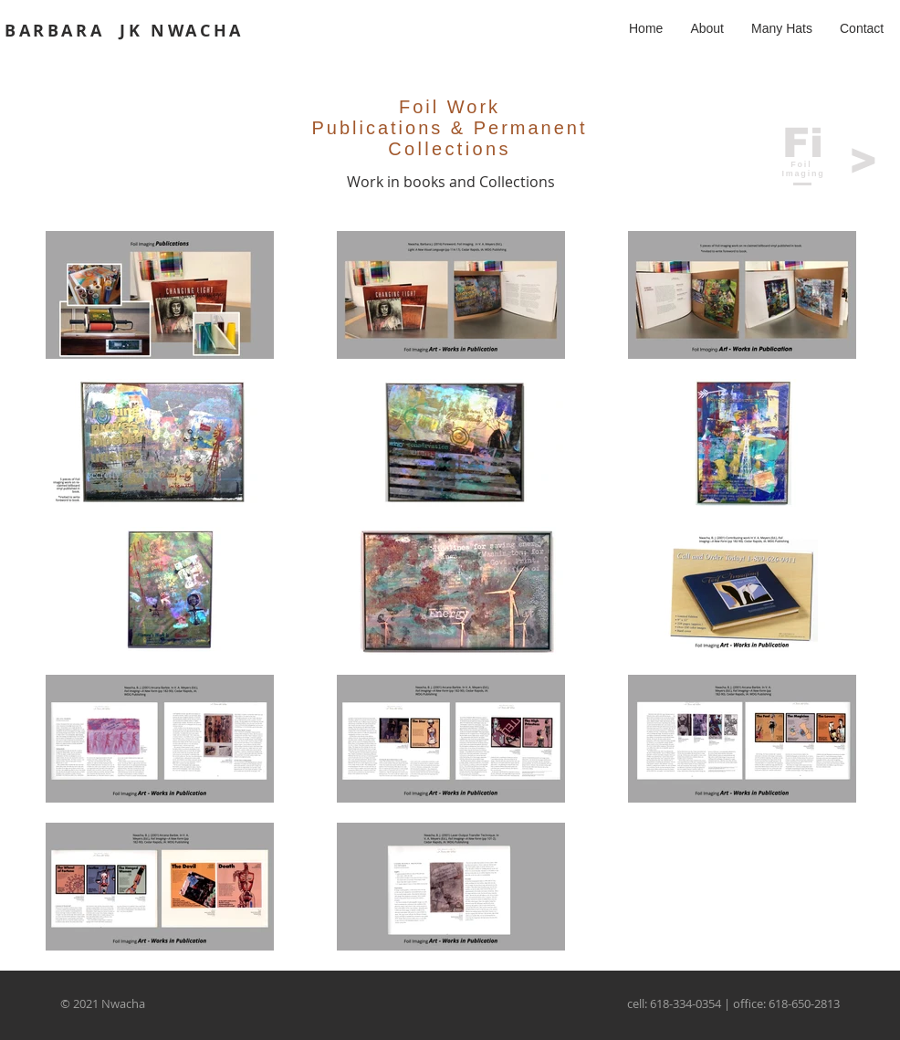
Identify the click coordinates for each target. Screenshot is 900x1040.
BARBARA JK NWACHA (124, 30)
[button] (782, 28)
